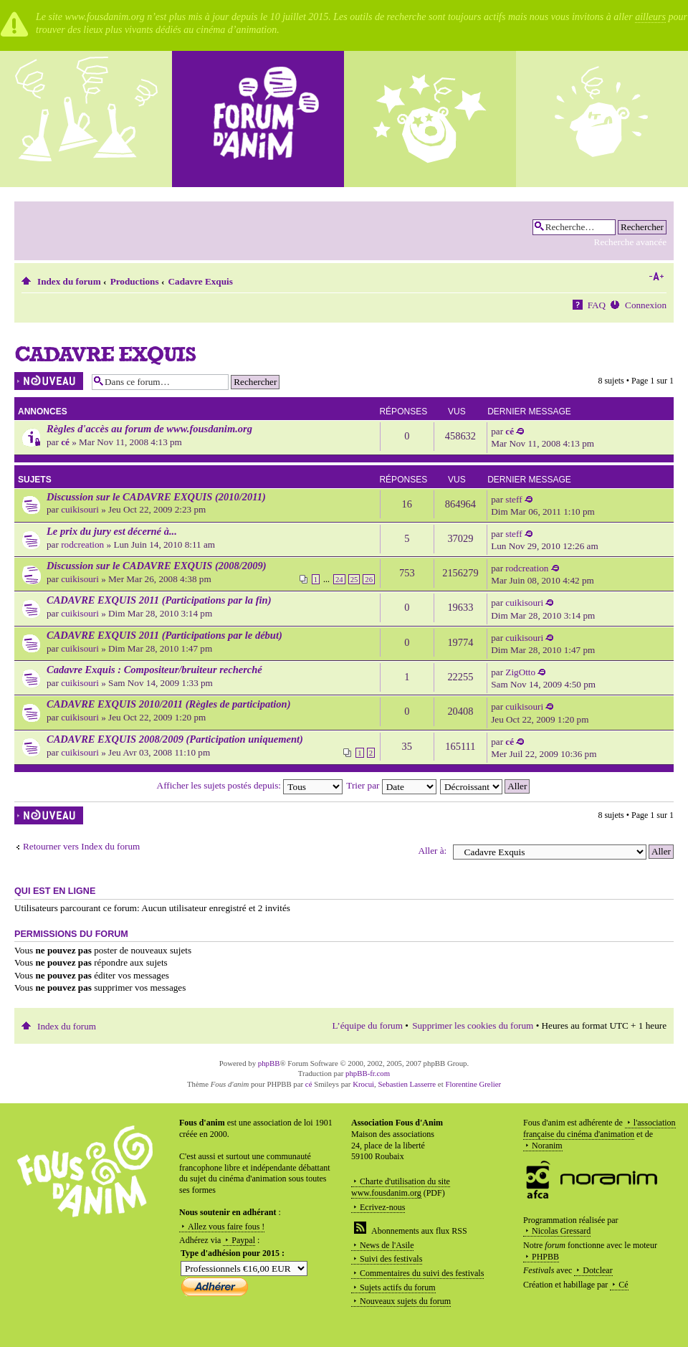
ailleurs (650, 16)
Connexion (645, 305)
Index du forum (69, 281)
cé (65, 442)
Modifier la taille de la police (656, 276)
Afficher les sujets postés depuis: (250, 785)
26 (369, 579)
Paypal (243, 1240)
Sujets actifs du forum (398, 1287)
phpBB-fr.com (367, 1073)
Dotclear (597, 1270)
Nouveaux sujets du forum (405, 1301)
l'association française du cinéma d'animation (599, 1128)
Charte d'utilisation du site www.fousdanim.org (400, 1187)
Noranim (547, 1146)
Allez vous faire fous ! (226, 1227)
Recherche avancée (630, 242)
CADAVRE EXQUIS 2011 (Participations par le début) (164, 635)
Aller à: (432, 850)
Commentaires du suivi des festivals (422, 1273)
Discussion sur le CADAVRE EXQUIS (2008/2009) (157, 565)
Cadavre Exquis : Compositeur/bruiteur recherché (154, 669)
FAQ (597, 305)
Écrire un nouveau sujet (49, 381)
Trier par (391, 785)
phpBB (269, 1063)
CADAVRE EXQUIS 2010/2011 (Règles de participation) (168, 704)
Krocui (363, 1084)
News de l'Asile (387, 1245)
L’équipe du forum (368, 1025)
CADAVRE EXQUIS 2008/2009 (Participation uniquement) (175, 739)
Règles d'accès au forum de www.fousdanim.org (149, 428)
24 (339, 579)
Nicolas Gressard (561, 1231)
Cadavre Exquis (200, 281)
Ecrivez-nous (382, 1207)
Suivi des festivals (391, 1259)
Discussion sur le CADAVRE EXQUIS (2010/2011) (156, 497)
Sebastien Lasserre (407, 1084)
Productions (134, 281)
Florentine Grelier (473, 1084)
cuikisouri (80, 509)
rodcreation (82, 544)
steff (513, 499)
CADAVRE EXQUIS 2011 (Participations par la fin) (159, 600)
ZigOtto (520, 672)
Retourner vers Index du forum (81, 846)
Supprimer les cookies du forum (472, 1025)
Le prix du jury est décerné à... (112, 531)
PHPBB (545, 1257)
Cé (623, 1285)
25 (354, 579)
